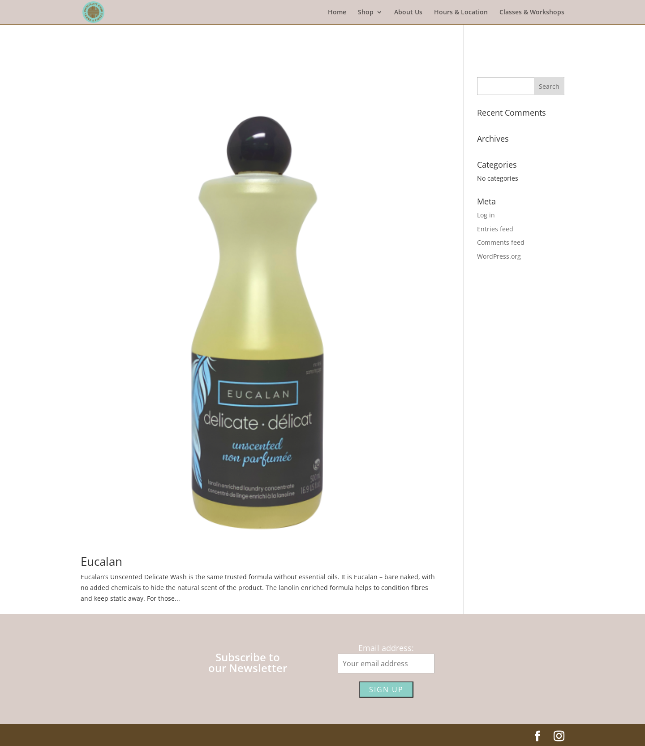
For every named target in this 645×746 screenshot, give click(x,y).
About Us (408, 12)
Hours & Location (461, 12)
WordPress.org (499, 256)
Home (337, 12)
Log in (486, 215)
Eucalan (101, 561)
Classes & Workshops (531, 12)
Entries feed (495, 229)
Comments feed (501, 242)
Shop (366, 12)
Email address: (386, 647)
